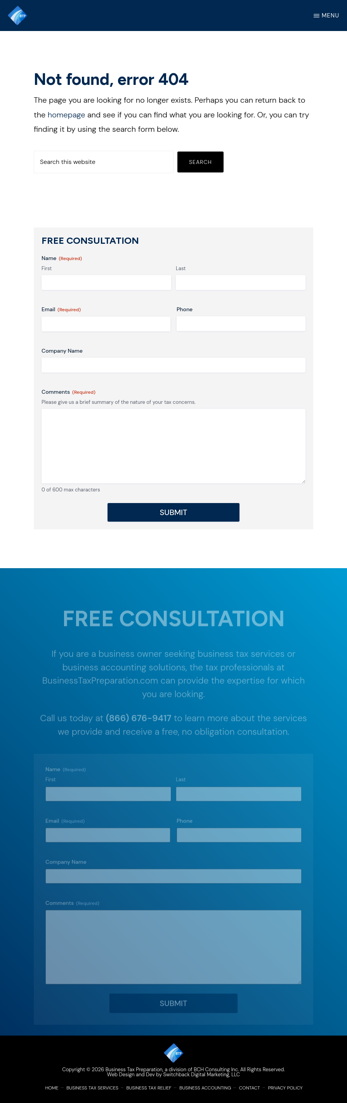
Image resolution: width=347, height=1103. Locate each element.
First (47, 268)
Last (181, 268)
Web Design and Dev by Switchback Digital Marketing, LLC (173, 1074)
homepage (66, 115)
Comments (68, 392)
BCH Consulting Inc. (216, 1069)
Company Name (62, 350)
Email (61, 309)
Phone (185, 309)
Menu (330, 15)
